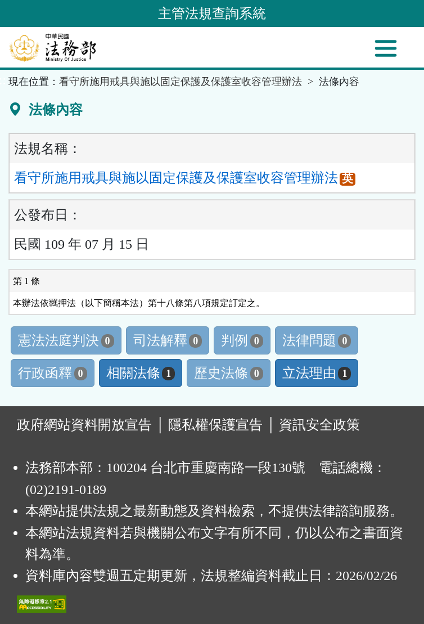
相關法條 (140, 373)
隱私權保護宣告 (215, 425)
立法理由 (316, 373)
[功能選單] (386, 48)
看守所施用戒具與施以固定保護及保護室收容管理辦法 (180, 81)
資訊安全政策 (319, 425)
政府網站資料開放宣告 (84, 425)
